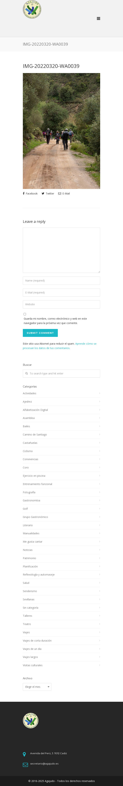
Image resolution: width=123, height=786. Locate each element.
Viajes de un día (32, 649)
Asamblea (29, 418)
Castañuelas (30, 443)
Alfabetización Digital (35, 410)
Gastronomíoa (31, 500)
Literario (28, 525)
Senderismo (30, 591)
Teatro (27, 624)
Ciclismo (28, 451)
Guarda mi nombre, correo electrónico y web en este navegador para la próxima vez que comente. (55, 321)
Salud (26, 583)
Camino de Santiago (35, 434)
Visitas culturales (33, 665)
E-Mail (64, 193)
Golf (25, 508)
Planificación (30, 566)
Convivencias (30, 459)
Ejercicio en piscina (34, 475)
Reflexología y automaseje (39, 574)
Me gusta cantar (32, 541)
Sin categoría (30, 607)
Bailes (26, 426)
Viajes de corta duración (37, 640)
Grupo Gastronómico (35, 517)
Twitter (48, 193)
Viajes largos (30, 657)
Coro (26, 467)
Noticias (28, 550)
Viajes (26, 632)
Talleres (27, 615)
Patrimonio (29, 558)
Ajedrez (27, 401)
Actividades (29, 393)
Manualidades (31, 533)
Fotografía (29, 492)
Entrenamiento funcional (37, 484)
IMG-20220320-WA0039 (51, 65)
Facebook (30, 193)
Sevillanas (28, 599)
